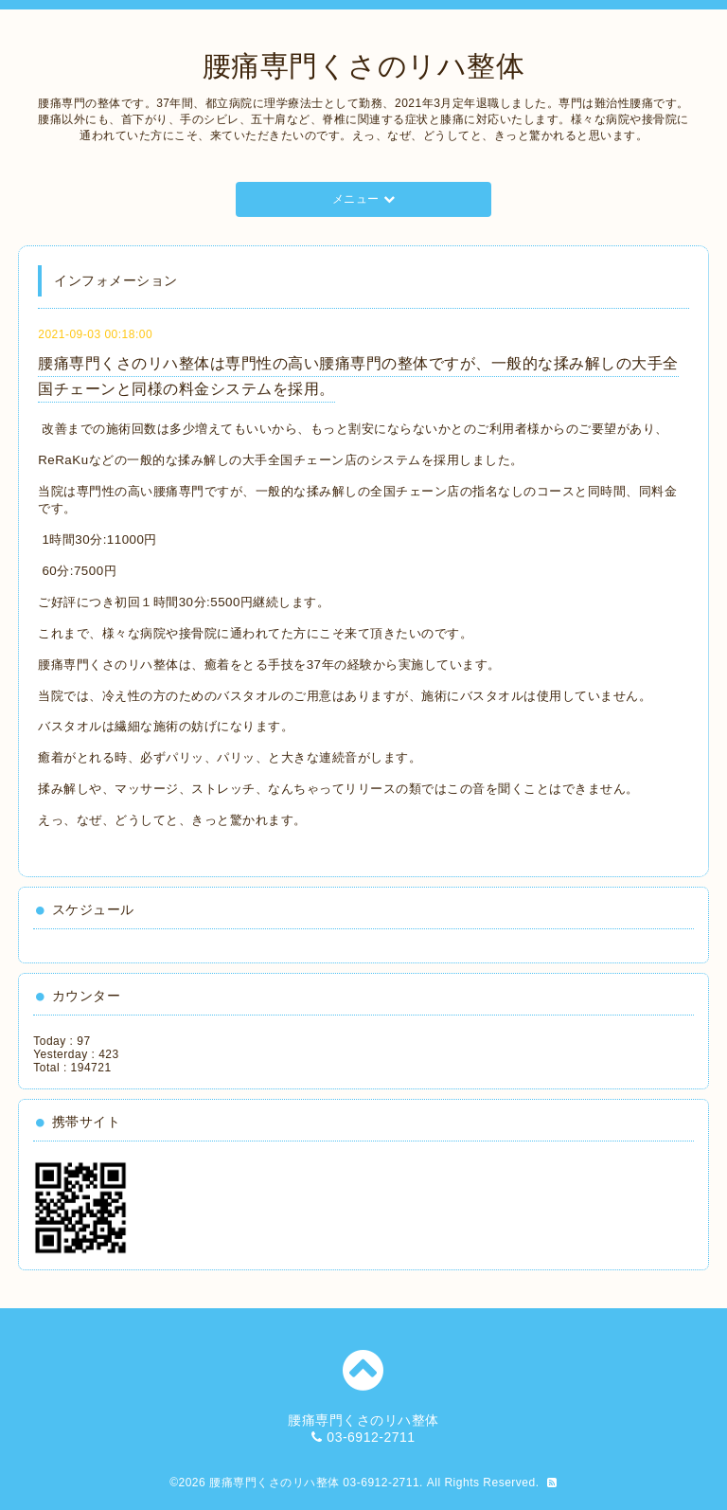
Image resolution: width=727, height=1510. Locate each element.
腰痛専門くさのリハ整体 (364, 65)
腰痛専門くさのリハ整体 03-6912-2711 (314, 1482)
